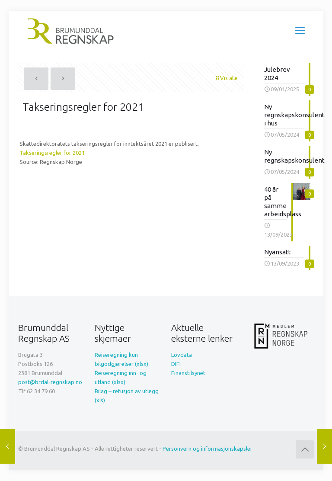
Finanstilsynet (188, 373)
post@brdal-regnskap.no (50, 382)
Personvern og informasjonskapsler (207, 449)
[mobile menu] (300, 30)
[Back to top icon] (305, 449)
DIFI (176, 364)
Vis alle (226, 78)
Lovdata (181, 355)
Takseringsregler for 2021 (52, 153)
